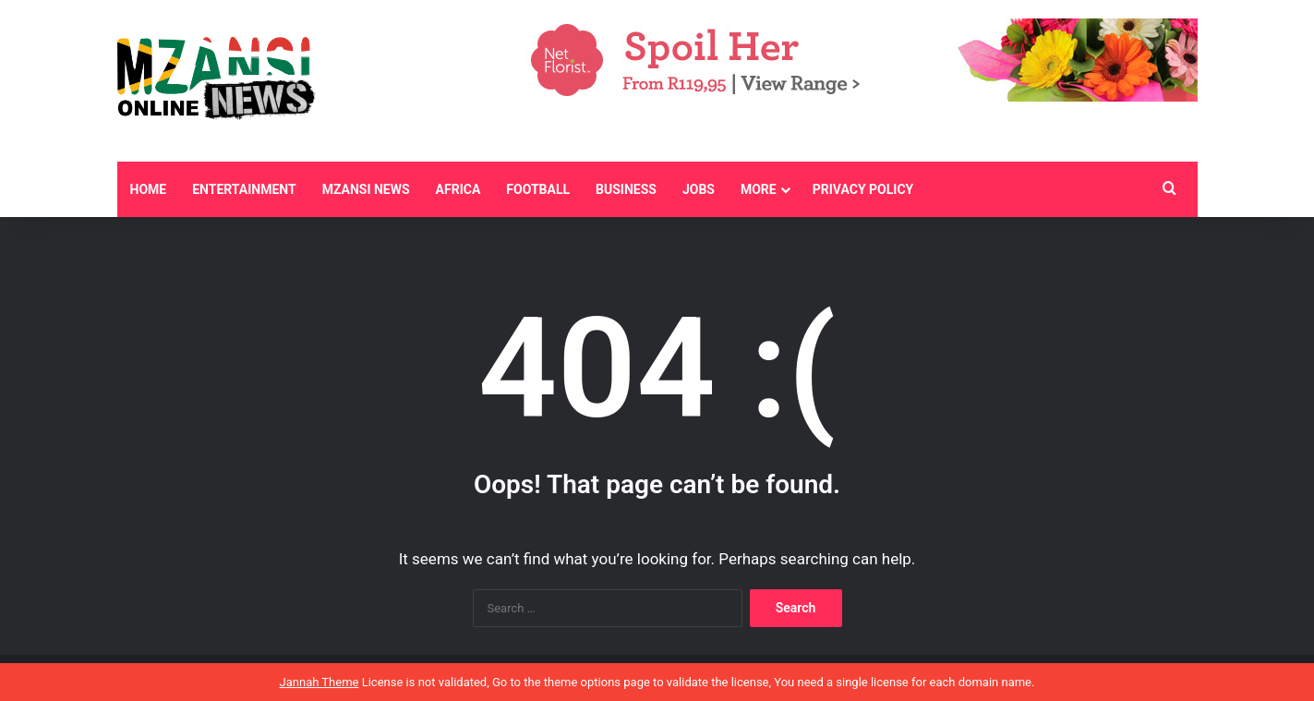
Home (148, 189)
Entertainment (243, 189)
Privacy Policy (863, 189)
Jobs (698, 189)
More (759, 189)
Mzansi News (366, 189)
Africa (458, 189)
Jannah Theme (319, 682)
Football (538, 189)
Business (626, 189)
